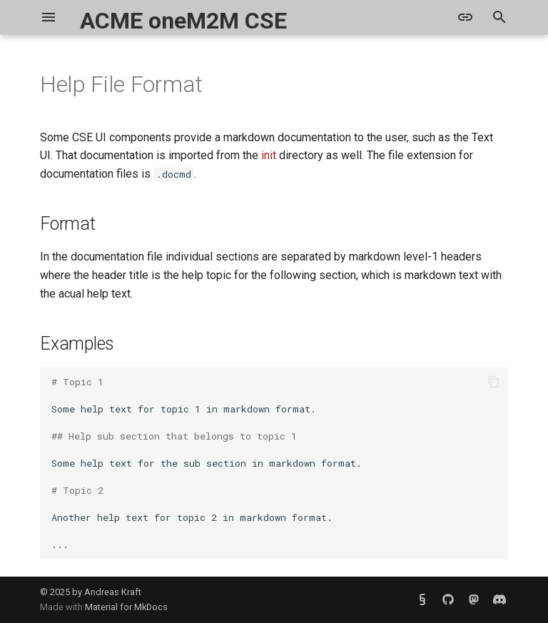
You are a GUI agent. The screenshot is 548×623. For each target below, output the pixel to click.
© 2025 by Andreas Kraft (90, 592)
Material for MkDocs (126, 607)
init (268, 155)
